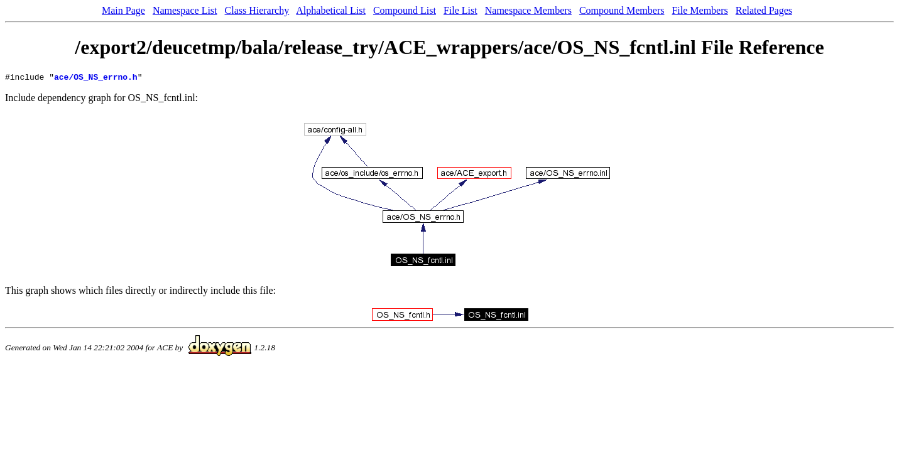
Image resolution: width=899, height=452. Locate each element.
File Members (699, 10)
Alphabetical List (331, 10)
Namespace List (185, 10)
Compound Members (622, 10)
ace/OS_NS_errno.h (96, 78)
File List (460, 10)
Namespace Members (528, 10)
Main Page (123, 10)
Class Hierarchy (257, 10)
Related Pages (764, 10)
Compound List (404, 10)
